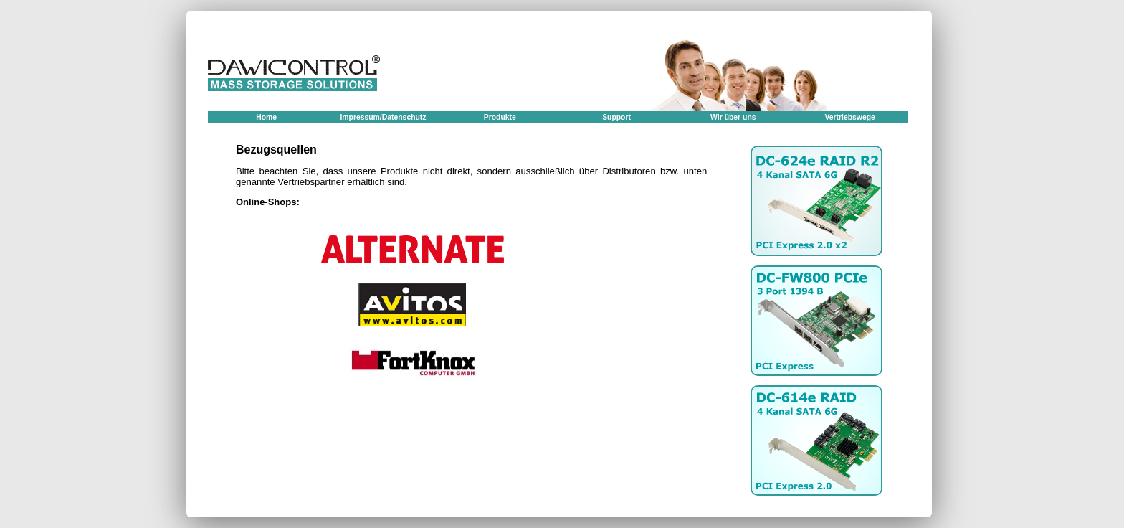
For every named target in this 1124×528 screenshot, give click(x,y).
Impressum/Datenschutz (383, 117)
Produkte (500, 117)
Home (266, 117)
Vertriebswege (849, 117)
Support (616, 117)
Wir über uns (733, 117)
